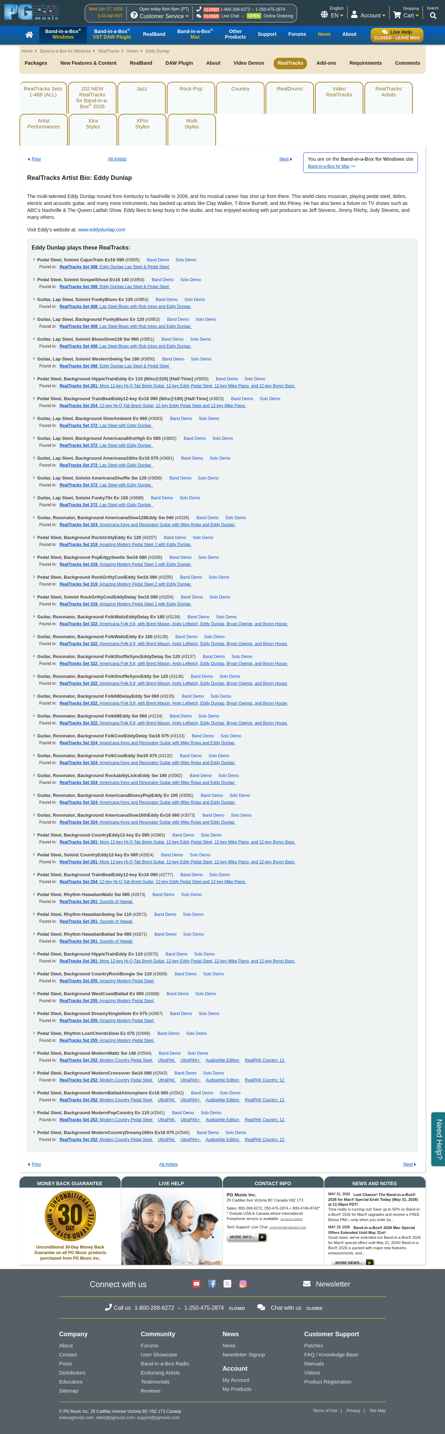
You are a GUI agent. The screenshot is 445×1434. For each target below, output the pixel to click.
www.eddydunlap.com (101, 229)
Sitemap (68, 1391)
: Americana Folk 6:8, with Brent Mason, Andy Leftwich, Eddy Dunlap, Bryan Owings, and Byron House (173, 623)
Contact (68, 1354)
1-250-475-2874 (270, 9)
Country (240, 89)
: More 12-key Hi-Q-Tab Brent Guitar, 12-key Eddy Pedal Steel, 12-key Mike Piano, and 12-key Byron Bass (177, 385)
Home (27, 51)
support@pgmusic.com (288, 1227)
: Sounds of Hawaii (96, 901)
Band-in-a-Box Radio (165, 1363)
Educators (71, 1382)
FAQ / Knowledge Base (331, 1354)
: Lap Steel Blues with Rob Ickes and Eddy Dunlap (125, 306)
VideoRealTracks (339, 91)
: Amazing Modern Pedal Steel (107, 981)
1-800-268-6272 (235, 9)
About (213, 63)
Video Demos (249, 63)
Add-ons (326, 63)
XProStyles (142, 123)
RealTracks (108, 51)
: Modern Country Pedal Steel (106, 1060)
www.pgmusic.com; (77, 1417)
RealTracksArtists (388, 91)
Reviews (151, 1391)
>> (331, 166)
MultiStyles (192, 123)
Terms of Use (325, 1410)
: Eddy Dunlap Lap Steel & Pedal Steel (114, 266)
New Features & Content (88, 63)
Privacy (353, 1410)
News (229, 1345)
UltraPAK (167, 1060)
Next (284, 158)
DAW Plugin (179, 63)
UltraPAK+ (190, 1060)
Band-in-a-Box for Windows (65, 51)
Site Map (378, 1410)
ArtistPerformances (43, 123)
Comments (407, 63)
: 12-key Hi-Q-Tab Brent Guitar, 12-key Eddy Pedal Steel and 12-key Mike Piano (152, 405)
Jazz (141, 89)
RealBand (141, 63)
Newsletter (333, 1284)
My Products (236, 1389)
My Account (236, 1380)
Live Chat (230, 16)
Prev (36, 158)
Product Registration (327, 1382)
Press (65, 1363)
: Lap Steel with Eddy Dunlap (106, 425)
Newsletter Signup (243, 1354)
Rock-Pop (191, 89)
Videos (312, 1373)
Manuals (314, 1363)
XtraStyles (93, 123)
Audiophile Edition (223, 1060)
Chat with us (286, 1308)
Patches (313, 1345)
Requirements (365, 63)
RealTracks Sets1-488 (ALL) (43, 91)
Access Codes (292, 1219)
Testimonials (155, 1382)
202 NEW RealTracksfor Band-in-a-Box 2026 (92, 97)
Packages (36, 63)
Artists (132, 51)
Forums (150, 1345)
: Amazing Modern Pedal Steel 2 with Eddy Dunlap (125, 544)
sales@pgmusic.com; (116, 1417)
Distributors (72, 1373)
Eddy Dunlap (158, 51)
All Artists (117, 158)
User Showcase (159, 1354)
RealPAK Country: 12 (265, 1060)
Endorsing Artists (160, 1373)
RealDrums (290, 89)
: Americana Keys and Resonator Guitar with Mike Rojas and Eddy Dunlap (147, 524)
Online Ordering (278, 16)
